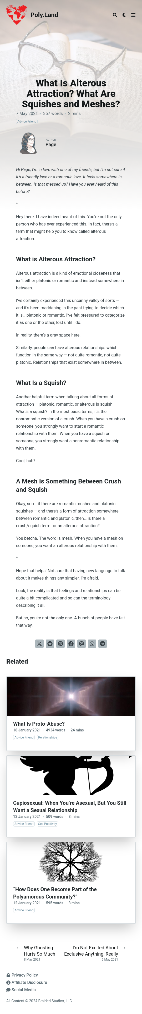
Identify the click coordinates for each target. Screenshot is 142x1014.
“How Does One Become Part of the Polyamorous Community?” (55, 893)
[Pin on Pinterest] (60, 644)
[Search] (115, 15)
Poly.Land (44, 15)
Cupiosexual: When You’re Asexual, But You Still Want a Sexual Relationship (69, 806)
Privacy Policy (22, 975)
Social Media (21, 989)
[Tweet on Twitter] (39, 644)
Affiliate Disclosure (26, 982)
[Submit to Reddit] (50, 644)
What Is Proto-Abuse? (39, 724)
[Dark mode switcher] (124, 15)
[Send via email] (81, 644)
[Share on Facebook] (71, 644)
